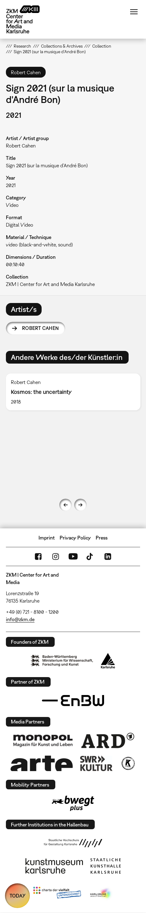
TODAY (17, 895)
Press (101, 537)
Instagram (55, 556)
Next (80, 505)
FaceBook (38, 556)
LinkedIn (108, 556)
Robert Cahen (40, 328)
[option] (73, 391)
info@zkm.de (20, 619)
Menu (134, 12)
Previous (65, 505)
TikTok (90, 556)
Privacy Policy (75, 537)
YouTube (73, 556)
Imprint (47, 537)
